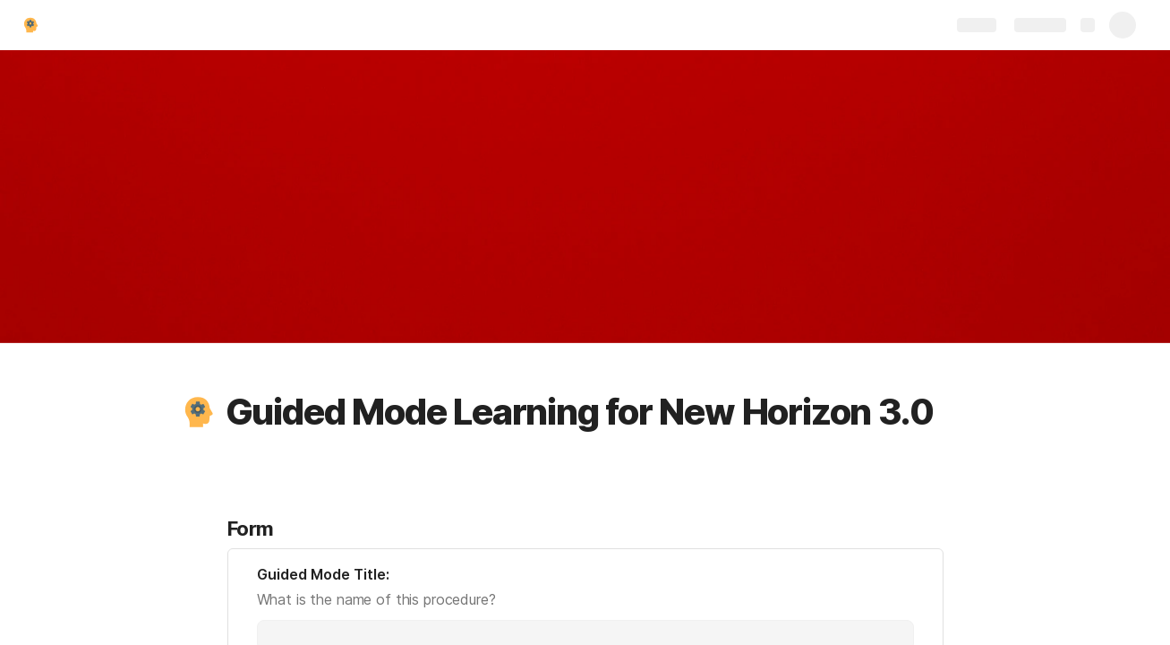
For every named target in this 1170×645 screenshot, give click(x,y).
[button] (197, 412)
